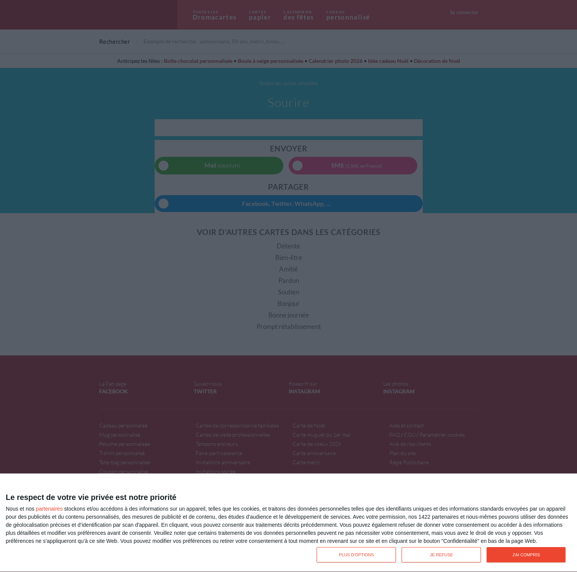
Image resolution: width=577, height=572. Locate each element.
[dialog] (288, 523)
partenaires (49, 508)
